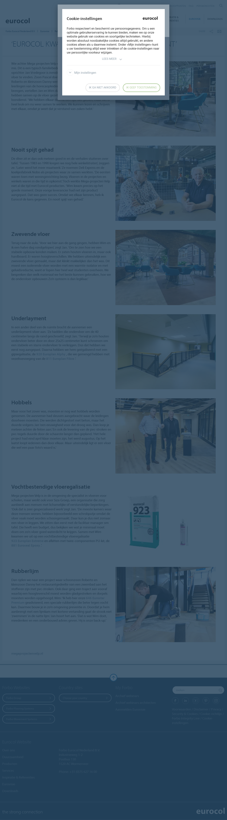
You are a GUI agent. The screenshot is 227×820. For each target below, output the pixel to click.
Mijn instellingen (81, 72)
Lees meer (112, 59)
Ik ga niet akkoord (102, 87)
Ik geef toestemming (141, 87)
